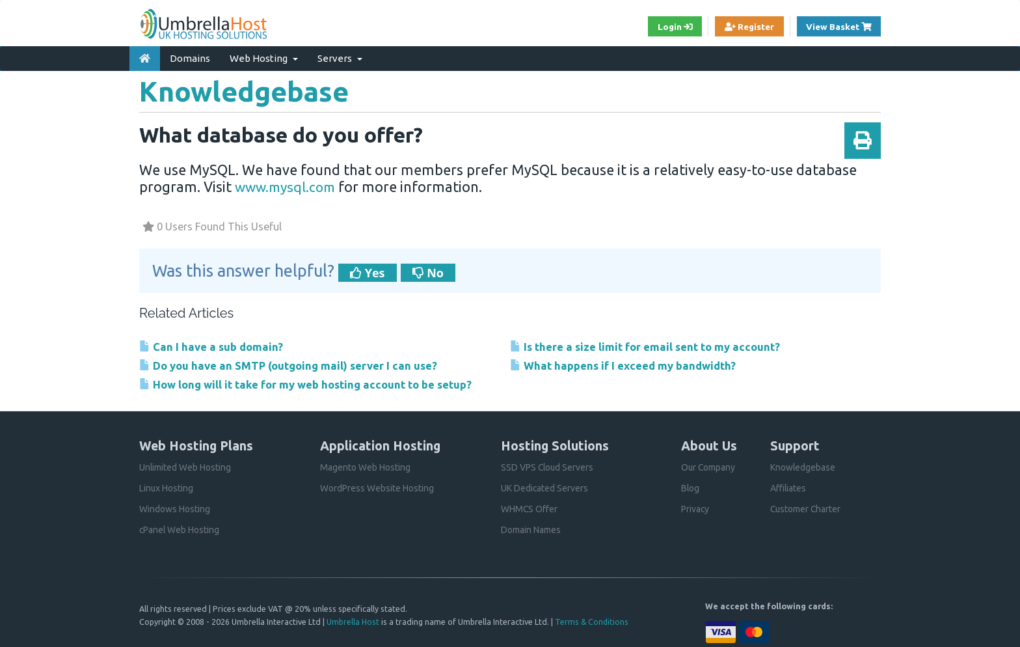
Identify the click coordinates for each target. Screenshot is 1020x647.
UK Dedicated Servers (545, 487)
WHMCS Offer (529, 508)
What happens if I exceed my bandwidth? (625, 365)
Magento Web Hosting (365, 466)
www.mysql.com (288, 185)
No (428, 272)
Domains (190, 57)
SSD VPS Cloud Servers (548, 466)
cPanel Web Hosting (180, 529)
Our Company (708, 466)
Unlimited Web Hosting (185, 466)
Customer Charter (806, 508)
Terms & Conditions (592, 621)
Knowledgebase (803, 466)
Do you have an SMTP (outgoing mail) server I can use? (290, 365)
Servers (339, 57)
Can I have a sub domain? (212, 346)
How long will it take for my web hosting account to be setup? (308, 384)
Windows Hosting (174, 508)
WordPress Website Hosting (377, 487)
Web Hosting (264, 57)
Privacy (695, 508)
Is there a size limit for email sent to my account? (646, 346)
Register (745, 26)
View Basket (842, 26)
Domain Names (531, 529)
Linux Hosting (166, 487)
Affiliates (788, 487)
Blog (690, 487)
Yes (367, 272)
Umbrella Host (353, 621)
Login (669, 26)
